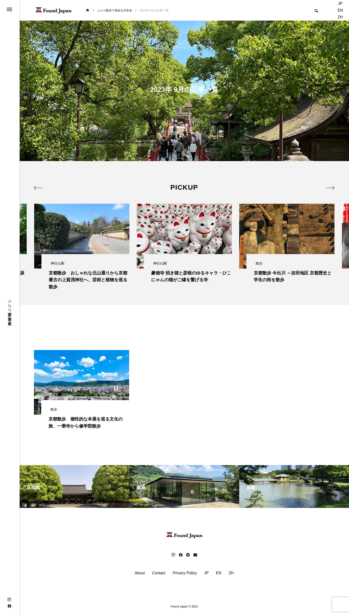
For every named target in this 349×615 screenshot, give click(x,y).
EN (340, 10)
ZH (340, 17)
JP (340, 3)
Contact (158, 574)
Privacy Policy (185, 574)
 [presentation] (39, 187)
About (140, 574)
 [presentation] (329, 187)
